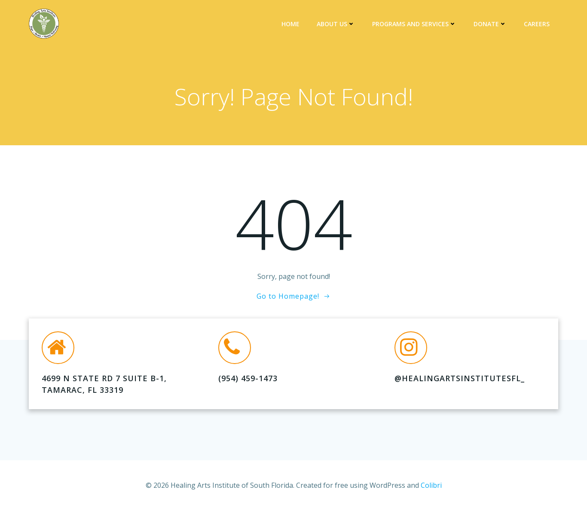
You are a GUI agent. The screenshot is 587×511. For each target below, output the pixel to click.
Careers (537, 24)
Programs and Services (414, 24)
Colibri (431, 485)
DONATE (490, 24)
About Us (336, 24)
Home (290, 24)
